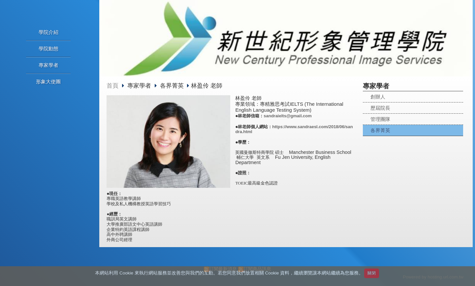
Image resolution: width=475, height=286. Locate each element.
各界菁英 (380, 130)
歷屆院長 (380, 108)
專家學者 (140, 85)
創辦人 (377, 97)
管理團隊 (380, 119)
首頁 (112, 85)
